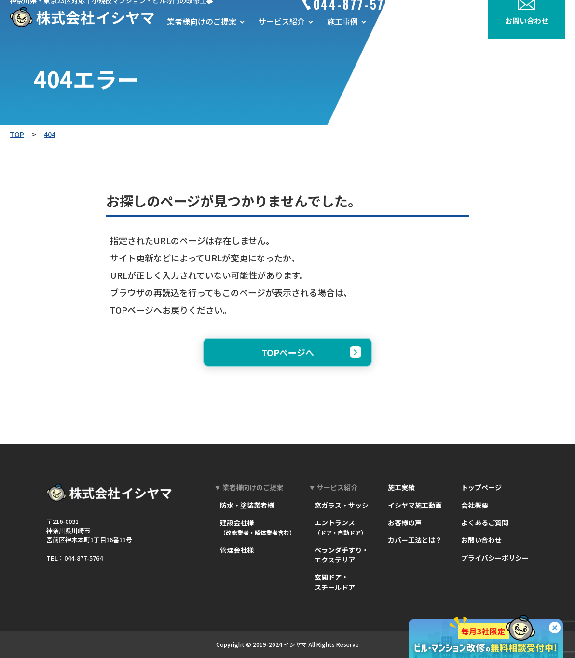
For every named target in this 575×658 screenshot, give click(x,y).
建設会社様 (257, 527)
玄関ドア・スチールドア (335, 581)
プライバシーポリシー (495, 557)
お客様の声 (409, 35)
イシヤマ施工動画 (415, 505)
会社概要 (458, 35)
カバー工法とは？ (415, 540)
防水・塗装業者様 (247, 505)
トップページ (481, 487)
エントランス (341, 527)
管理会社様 (237, 550)
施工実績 (401, 487)
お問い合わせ (481, 540)
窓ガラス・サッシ (342, 505)
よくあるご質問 (484, 522)
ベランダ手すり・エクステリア (342, 554)
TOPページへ (311, 352)
